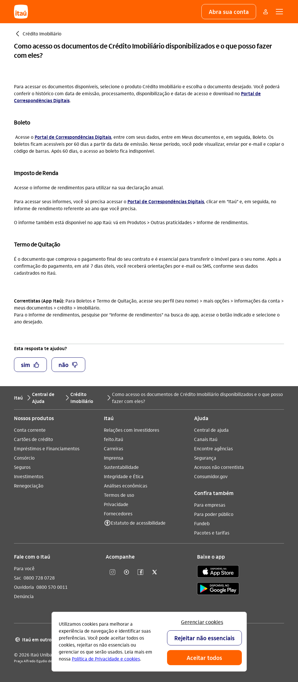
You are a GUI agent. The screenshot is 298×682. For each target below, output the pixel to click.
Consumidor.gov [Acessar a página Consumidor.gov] (211, 476)
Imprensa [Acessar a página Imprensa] (113, 458)
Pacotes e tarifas (211, 533)
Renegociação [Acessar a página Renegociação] (28, 486)
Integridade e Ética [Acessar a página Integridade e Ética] (123, 476)
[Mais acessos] (265, 12)
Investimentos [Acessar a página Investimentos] (28, 476)
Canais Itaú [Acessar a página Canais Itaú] (205, 439)
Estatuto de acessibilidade (138, 523)
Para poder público (213, 514)
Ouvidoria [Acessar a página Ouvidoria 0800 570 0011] (24, 587)
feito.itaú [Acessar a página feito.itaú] (113, 439)
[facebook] (141, 572)
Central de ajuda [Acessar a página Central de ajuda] (211, 430)
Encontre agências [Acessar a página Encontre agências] (213, 448)
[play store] (218, 589)
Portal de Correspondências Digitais (73, 137)
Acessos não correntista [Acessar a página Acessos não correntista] (219, 467)
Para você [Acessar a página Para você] (24, 568)
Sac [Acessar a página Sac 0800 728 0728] (17, 578)
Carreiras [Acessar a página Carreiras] (113, 448)
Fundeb (202, 523)
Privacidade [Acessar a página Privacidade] (116, 504)
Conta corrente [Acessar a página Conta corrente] (30, 430)
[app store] (218, 572)
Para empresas (209, 505)
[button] (228, 11)
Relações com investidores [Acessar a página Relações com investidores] (131, 430)
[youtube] (127, 572)
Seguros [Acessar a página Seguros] (22, 467)
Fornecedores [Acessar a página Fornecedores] (118, 513)
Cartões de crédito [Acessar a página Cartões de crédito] (33, 439)
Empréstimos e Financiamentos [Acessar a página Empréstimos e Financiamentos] (46, 448)
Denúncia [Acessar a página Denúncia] (24, 596)
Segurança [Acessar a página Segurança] (205, 458)
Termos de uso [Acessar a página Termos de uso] (119, 495)
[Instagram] (113, 572)
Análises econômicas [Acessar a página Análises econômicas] (125, 486)
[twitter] (155, 572)
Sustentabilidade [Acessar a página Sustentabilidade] (121, 467)
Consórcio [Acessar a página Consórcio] (24, 458)
